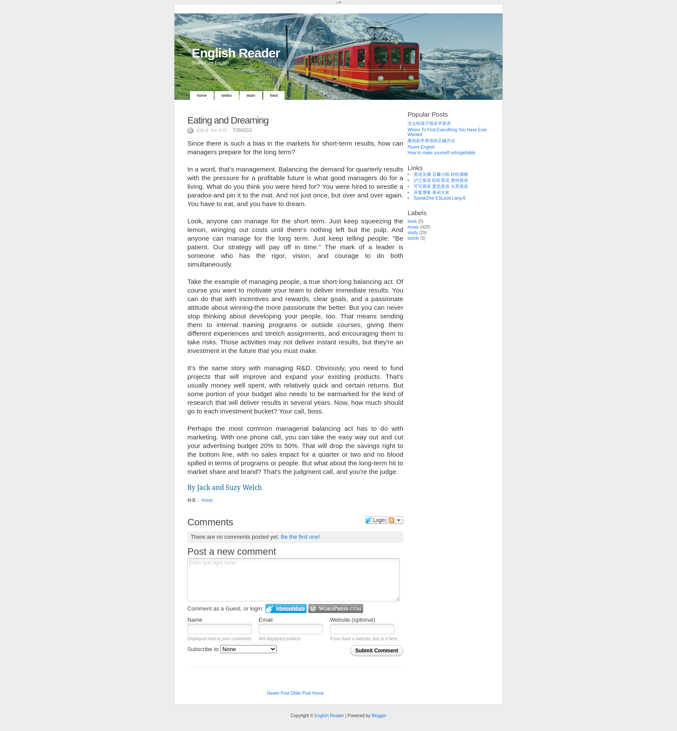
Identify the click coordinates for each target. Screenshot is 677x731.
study (413, 232)
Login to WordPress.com (335, 608)
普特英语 (459, 180)
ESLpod (443, 198)
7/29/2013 (242, 130)
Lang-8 (458, 198)
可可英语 (422, 186)
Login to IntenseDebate (286, 608)
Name (194, 620)
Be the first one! (300, 537)
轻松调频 (459, 174)
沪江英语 (422, 180)
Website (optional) (352, 620)
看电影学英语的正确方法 (431, 140)
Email (266, 620)
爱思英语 (440, 186)
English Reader (236, 53)
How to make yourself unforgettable (441, 152)
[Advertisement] (451, 379)
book (412, 221)
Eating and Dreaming (228, 120)
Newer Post (278, 693)
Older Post (301, 693)
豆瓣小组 (440, 174)
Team (251, 95)
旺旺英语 (440, 180)
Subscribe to (232, 649)
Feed (274, 95)
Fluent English (421, 147)
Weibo (226, 95)
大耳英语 (459, 186)
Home (202, 95)
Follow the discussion (395, 520)
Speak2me (424, 198)
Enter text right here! (293, 579)
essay (207, 500)
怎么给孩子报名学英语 (429, 123)
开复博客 (422, 192)
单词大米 (440, 192)
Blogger (379, 715)
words (413, 238)
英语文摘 (422, 174)
